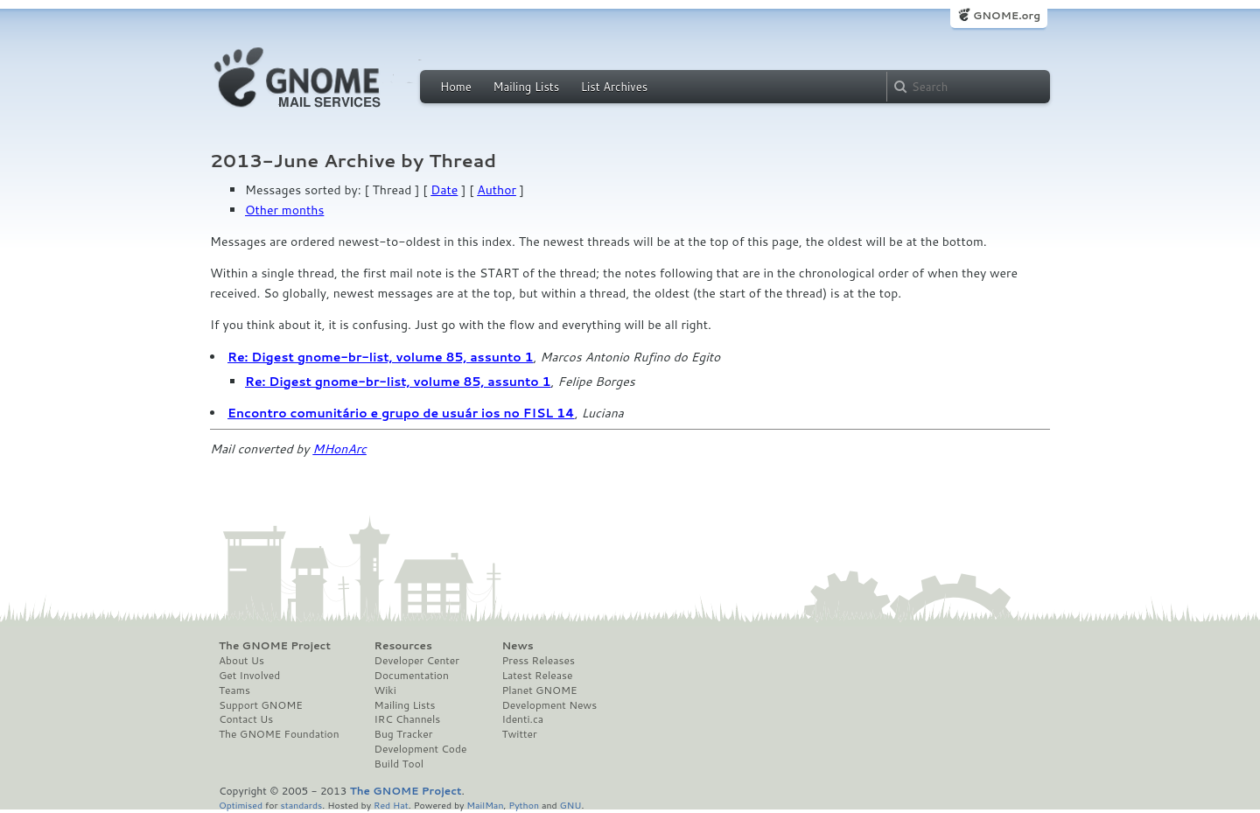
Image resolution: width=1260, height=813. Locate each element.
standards (301, 804)
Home (456, 87)
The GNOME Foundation (279, 734)
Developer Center (416, 661)
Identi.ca (522, 719)
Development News (549, 705)
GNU (571, 804)
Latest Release (536, 676)
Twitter (518, 734)
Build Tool (399, 764)
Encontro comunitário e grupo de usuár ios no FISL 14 (401, 413)
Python (523, 804)
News (517, 646)
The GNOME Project (275, 646)
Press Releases (537, 661)
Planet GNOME (539, 690)
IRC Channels (407, 719)
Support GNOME (261, 705)
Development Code (420, 749)
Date (444, 190)
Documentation (411, 676)
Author (496, 190)
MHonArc (339, 449)
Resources (403, 646)
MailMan (484, 804)
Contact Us (246, 719)
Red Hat (391, 804)
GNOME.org (1006, 15)
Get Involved (249, 676)
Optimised (240, 804)
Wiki (385, 690)
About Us (241, 661)
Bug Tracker (403, 734)
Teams (234, 690)
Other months (284, 210)
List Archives (614, 87)
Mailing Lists (526, 87)
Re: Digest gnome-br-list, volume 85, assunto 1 (381, 357)
